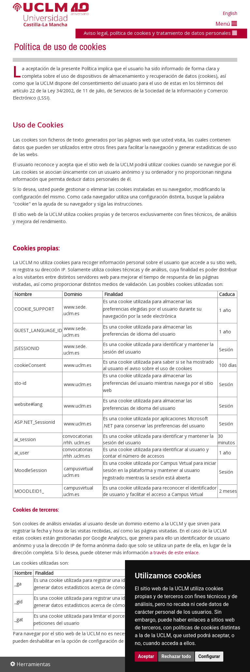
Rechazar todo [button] (176, 656)
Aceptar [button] (146, 656)
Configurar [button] (209, 656)
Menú (226, 23)
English (230, 13)
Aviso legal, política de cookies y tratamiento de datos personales (160, 33)
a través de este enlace (174, 552)
